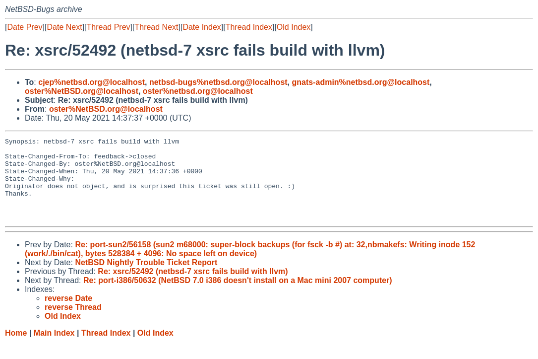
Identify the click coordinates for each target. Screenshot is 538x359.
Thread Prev (108, 27)
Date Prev (24, 27)
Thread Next (156, 27)
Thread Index (249, 27)
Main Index (54, 349)
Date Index (201, 27)
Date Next (64, 27)
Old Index (293, 27)
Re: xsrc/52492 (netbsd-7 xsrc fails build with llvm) (193, 288)
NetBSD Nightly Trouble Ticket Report (146, 279)
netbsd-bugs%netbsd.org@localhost (218, 82)
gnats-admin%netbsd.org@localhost (361, 82)
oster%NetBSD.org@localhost (81, 91)
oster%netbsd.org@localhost (198, 91)
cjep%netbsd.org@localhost (91, 82)
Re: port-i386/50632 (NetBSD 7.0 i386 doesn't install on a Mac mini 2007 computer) (237, 296)
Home (16, 349)
